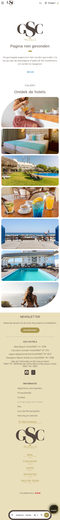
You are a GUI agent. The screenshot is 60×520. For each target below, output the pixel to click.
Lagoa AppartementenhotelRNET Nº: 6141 (30, 354)
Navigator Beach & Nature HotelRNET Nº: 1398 (30, 358)
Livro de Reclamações (28, 411)
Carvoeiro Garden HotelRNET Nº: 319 (30, 350)
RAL (19, 406)
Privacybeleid (24, 393)
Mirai (37, 493)
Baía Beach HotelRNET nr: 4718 (30, 347)
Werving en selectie (27, 416)
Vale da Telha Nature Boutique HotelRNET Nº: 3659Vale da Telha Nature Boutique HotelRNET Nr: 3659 (30, 363)
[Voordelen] (58, 3)
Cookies (21, 397)
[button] (46, 515)
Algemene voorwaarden (29, 388)
